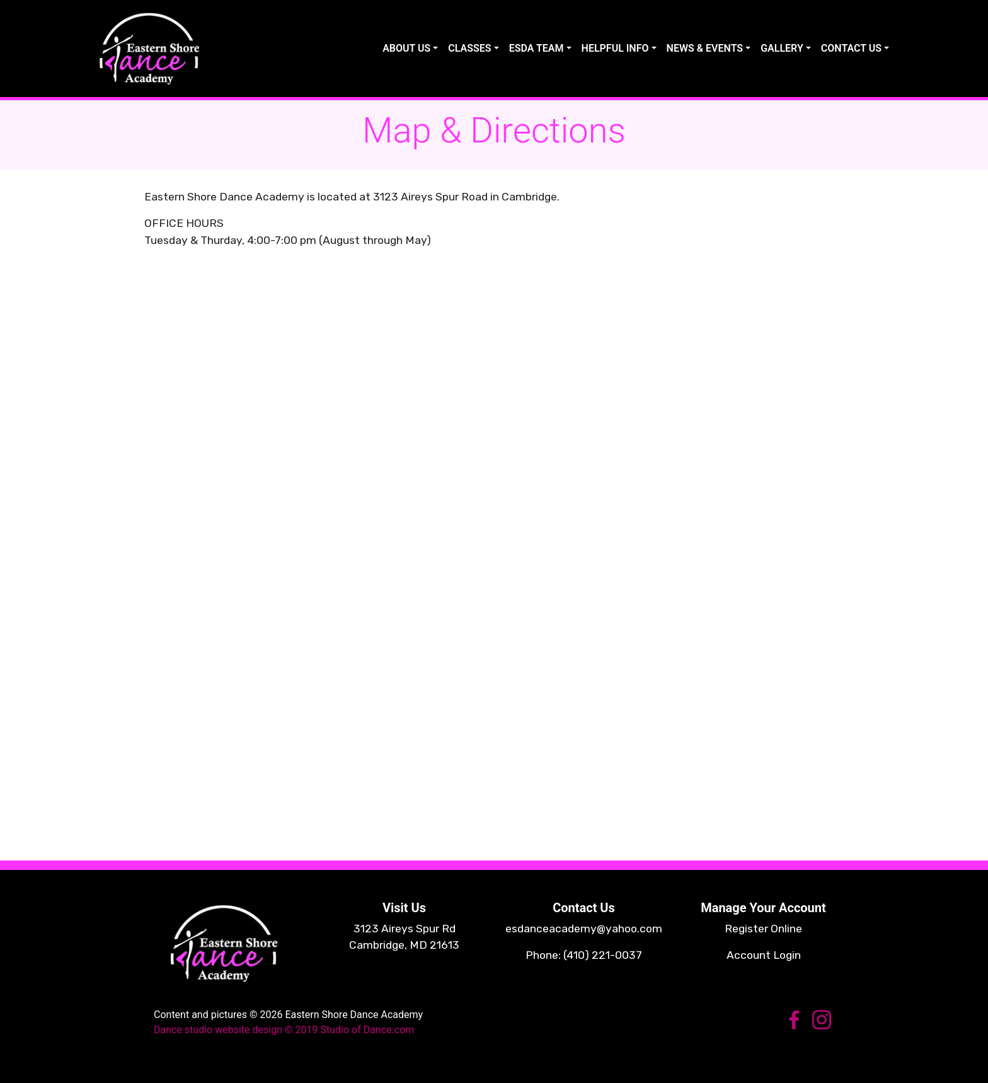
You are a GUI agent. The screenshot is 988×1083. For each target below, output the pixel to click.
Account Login (764, 955)
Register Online (763, 928)
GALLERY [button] (782, 48)
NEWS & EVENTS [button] (705, 48)
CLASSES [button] (469, 48)
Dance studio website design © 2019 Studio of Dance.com (284, 1030)
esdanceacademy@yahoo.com (583, 928)
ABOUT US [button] (406, 48)
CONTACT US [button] (851, 48)
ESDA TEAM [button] (536, 48)
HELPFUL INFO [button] (615, 48)
